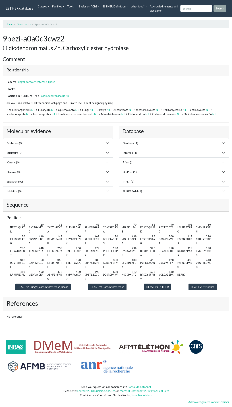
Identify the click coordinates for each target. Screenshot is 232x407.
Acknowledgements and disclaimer (164, 8)
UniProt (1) (130, 172)
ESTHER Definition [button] (114, 6)
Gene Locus (24, 24)
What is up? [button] (138, 6)
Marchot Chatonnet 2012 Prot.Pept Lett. (144, 390)
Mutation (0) (14, 143)
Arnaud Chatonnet (140, 386)
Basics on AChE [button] (88, 6)
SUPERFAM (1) (132, 191)
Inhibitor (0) (14, 191)
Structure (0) (14, 152)
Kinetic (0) (13, 162)
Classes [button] (42, 6)
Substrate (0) (15, 181)
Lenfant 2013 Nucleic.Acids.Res (96, 390)
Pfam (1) (128, 162)
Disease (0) (13, 172)
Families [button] (57, 6)
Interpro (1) (130, 152)
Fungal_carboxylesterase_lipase (35, 81)
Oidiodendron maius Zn (55, 95)
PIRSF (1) (128, 181)
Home (9, 24)
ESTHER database (19, 8)
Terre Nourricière (141, 395)
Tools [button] (70, 6)
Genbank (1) (130, 143)
